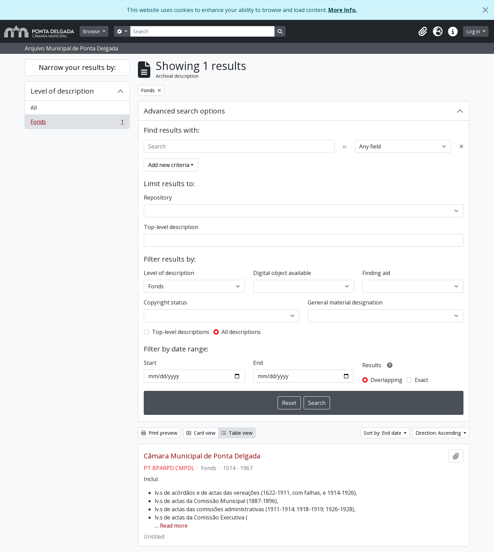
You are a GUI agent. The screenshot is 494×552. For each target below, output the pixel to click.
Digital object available (282, 273)
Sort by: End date (383, 433)
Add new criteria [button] (168, 165)
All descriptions (241, 332)
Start (150, 363)
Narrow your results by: (77, 67)
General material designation (345, 302)
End (258, 363)
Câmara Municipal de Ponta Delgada (202, 456)
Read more (174, 525)
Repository (158, 197)
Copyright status (165, 302)
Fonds (77, 123)
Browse (92, 31)
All (34, 107)
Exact (421, 380)
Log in (473, 31)
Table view (236, 433)
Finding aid (376, 273)
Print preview (159, 433)
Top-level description (171, 227)
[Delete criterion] (461, 146)
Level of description (62, 91)
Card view (200, 433)
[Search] (202, 31)
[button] (422, 31)
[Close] (485, 10)
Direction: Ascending (438, 433)
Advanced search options (184, 111)
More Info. (342, 10)
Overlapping (386, 380)
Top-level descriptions (180, 332)
